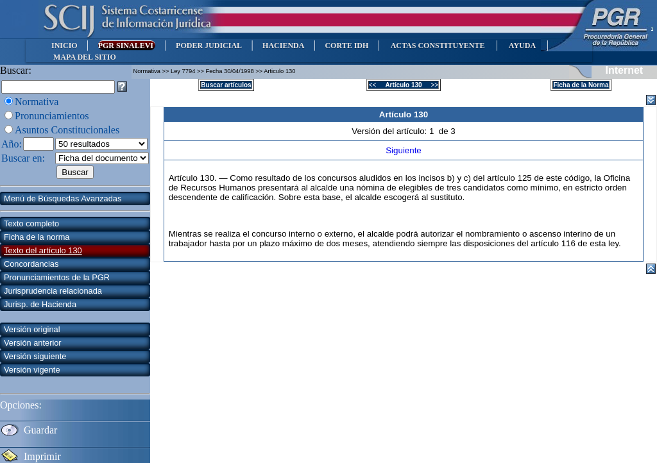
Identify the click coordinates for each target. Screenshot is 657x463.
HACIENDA (283, 45)
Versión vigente (32, 370)
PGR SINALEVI (126, 45)
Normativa (36, 101)
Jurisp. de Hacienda (40, 304)
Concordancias (31, 264)
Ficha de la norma (36, 237)
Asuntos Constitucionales (67, 129)
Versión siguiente (35, 356)
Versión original (32, 329)
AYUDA (522, 45)
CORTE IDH (346, 45)
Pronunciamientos (52, 115)
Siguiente (404, 150)
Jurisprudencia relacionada (53, 291)
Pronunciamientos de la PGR (57, 277)
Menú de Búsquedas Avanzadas (62, 198)
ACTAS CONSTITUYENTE (437, 45)
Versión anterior (33, 343)
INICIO (64, 45)
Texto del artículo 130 (43, 250)
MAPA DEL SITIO (84, 57)
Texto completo (31, 223)
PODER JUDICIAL (209, 45)
